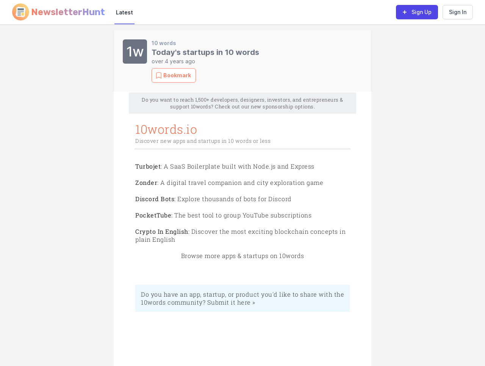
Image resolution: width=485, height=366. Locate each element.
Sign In (457, 12)
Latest (124, 12)
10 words (164, 43)
